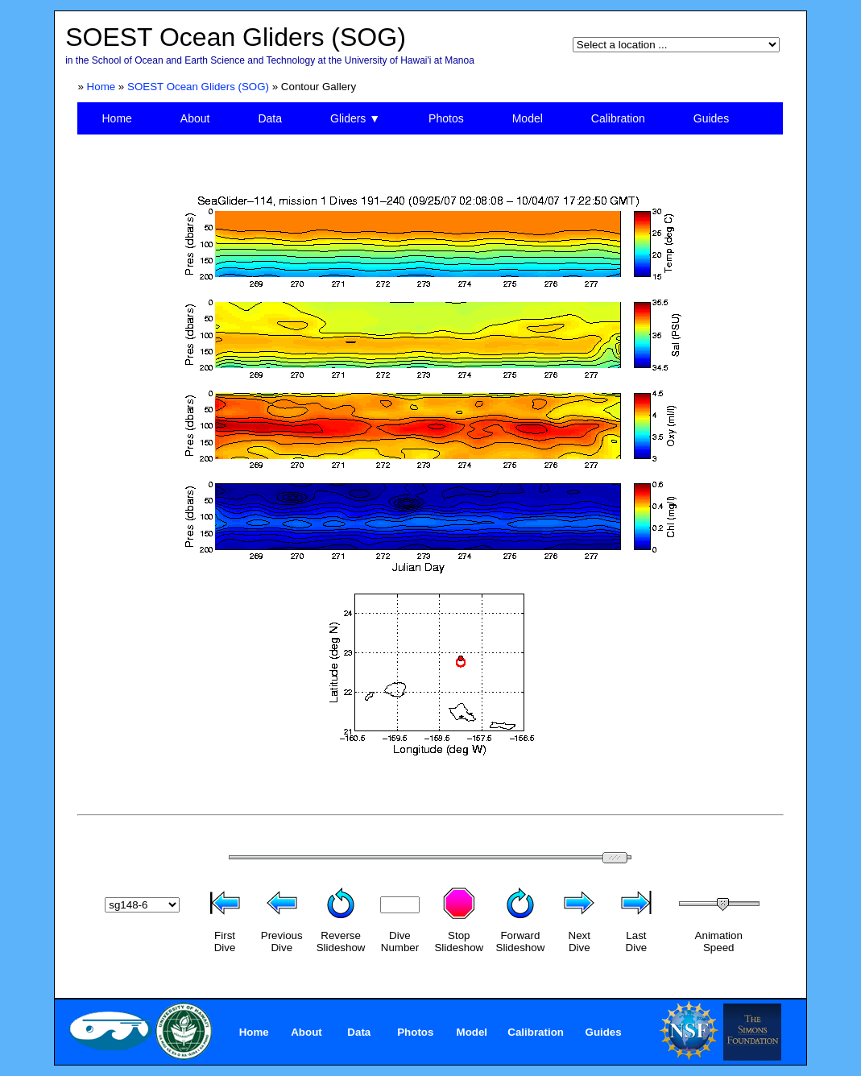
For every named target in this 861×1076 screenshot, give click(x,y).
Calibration (618, 118)
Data (270, 118)
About (195, 118)
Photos (446, 118)
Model (527, 118)
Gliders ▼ (355, 118)
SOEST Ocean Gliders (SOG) (198, 87)
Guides (711, 118)
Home (101, 87)
